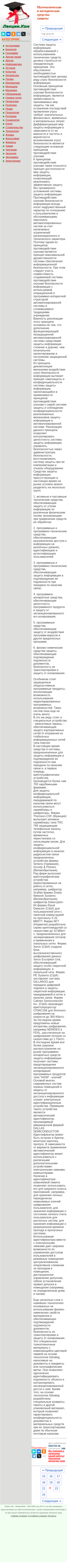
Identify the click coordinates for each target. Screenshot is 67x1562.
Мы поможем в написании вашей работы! (56, 1453)
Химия (9, 146)
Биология (11, 49)
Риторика (11, 116)
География (12, 53)
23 (56, 1488)
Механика (11, 90)
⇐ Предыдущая (52, 28)
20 (58, 1482)
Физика (10, 134)
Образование (13, 94)
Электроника (13, 160)
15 (43, 1476)
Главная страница (19, 1516)
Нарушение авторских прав (56, 1459)
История (10, 68)
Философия (12, 138)
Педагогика (12, 101)
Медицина (12, 86)
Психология (12, 112)
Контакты (52, 1516)
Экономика (12, 157)
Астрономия (13, 45)
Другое (9, 60)
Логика (9, 79)
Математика (13, 82)
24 (43, 1494)
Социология (12, 120)
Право (9, 108)
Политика (11, 105)
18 (43, 1482)
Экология (11, 153)
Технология (12, 131)
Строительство (14, 127)
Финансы (11, 142)
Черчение (11, 149)
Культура (11, 71)
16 (51, 1476)
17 (58, 1476)
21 (43, 1488)
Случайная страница (37, 1516)
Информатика (14, 64)
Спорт (9, 123)
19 (51, 1482)
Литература (12, 75)
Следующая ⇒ (51, 39)
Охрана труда (13, 97)
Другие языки (13, 56)
